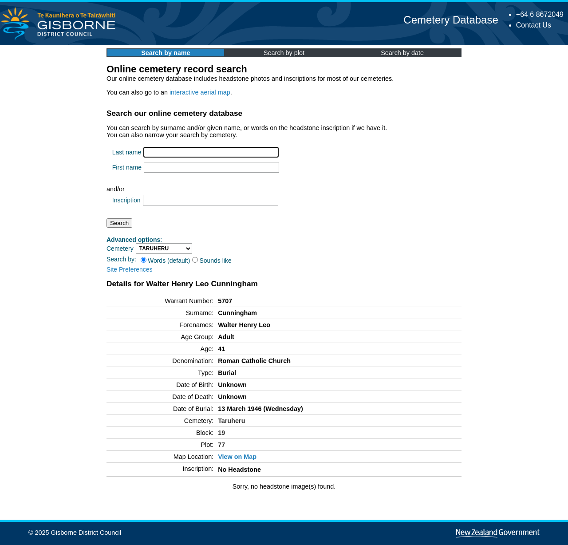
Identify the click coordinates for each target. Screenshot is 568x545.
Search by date (402, 52)
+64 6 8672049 (540, 14)
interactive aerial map (200, 92)
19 (221, 432)
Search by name (165, 52)
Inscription (126, 200)
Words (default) (165, 260)
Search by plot (284, 52)
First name (127, 167)
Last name (126, 152)
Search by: (121, 259)
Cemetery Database (450, 20)
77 (221, 444)
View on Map (237, 456)
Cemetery (120, 248)
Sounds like (211, 260)
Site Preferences (129, 269)
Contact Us (533, 25)
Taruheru (231, 420)
